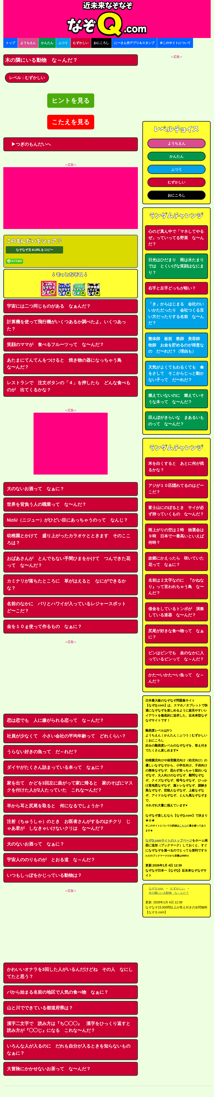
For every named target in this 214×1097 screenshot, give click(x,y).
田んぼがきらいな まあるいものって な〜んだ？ (176, 420)
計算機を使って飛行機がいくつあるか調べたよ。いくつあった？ (66, 325)
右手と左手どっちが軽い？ (172, 288)
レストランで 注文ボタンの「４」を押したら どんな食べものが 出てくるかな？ (68, 386)
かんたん (47, 43)
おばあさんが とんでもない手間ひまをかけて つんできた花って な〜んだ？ (68, 562)
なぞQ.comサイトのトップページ (168, 840)
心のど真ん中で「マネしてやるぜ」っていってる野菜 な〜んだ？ (176, 237)
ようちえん (28, 43)
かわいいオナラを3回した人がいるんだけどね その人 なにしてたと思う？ (70, 973)
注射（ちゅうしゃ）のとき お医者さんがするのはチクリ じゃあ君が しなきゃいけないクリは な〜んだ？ (68, 825)
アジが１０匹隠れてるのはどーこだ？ (176, 488)
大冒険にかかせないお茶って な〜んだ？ (49, 1068)
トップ (10, 43)
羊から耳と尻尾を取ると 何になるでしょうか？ (55, 805)
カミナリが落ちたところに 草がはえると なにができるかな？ (66, 584)
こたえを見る (71, 122)
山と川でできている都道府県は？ (40, 1007)
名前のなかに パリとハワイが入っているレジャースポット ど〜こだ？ (68, 607)
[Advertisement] (70, 198)
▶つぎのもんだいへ (29, 144)
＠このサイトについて (175, 43)
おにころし (101, 43)
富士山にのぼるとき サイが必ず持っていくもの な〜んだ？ (176, 510)
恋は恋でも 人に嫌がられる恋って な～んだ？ (55, 720)
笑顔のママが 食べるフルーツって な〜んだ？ (55, 344)
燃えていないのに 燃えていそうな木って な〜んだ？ (176, 398)
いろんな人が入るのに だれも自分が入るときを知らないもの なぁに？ (71, 1049)
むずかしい (80, 43)
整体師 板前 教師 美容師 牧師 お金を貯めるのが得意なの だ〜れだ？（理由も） (176, 345)
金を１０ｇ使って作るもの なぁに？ (44, 626)
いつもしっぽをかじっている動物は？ (44, 875)
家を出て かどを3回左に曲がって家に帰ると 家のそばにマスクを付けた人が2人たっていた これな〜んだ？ (70, 786)
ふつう (63, 43)
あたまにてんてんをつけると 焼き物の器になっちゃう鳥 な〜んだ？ (66, 364)
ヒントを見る (71, 100)
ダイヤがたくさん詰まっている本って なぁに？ (55, 767)
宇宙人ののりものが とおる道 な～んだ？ (51, 859)
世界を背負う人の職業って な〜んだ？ (46, 504)
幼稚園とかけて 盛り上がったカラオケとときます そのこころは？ (68, 539)
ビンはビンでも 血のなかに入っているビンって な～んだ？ (176, 656)
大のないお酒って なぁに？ (35, 488)
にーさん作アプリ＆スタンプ (134, 43)
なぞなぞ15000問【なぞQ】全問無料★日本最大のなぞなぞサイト (107, 19)
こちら (183, 825)
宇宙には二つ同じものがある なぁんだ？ (49, 306)
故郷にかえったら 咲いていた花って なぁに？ (176, 561)
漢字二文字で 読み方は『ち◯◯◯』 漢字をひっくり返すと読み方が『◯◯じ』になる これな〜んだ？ (68, 1027)
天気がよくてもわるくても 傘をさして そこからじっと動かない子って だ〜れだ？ (176, 373)
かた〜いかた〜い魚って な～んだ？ (176, 678)
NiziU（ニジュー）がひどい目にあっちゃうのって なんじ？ (67, 520)
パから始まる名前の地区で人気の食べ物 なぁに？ (57, 992)
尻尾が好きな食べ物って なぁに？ (176, 634)
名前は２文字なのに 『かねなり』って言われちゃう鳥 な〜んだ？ (176, 586)
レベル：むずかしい (27, 78)
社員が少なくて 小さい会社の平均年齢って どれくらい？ (66, 736)
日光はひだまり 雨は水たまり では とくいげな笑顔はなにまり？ (178, 266)
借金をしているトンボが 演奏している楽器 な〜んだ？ (176, 612)
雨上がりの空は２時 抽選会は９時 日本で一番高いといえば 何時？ (178, 536)
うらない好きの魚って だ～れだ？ (42, 751)
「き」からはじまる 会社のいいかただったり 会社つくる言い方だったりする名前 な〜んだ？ (176, 313)
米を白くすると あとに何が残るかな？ (176, 466)
